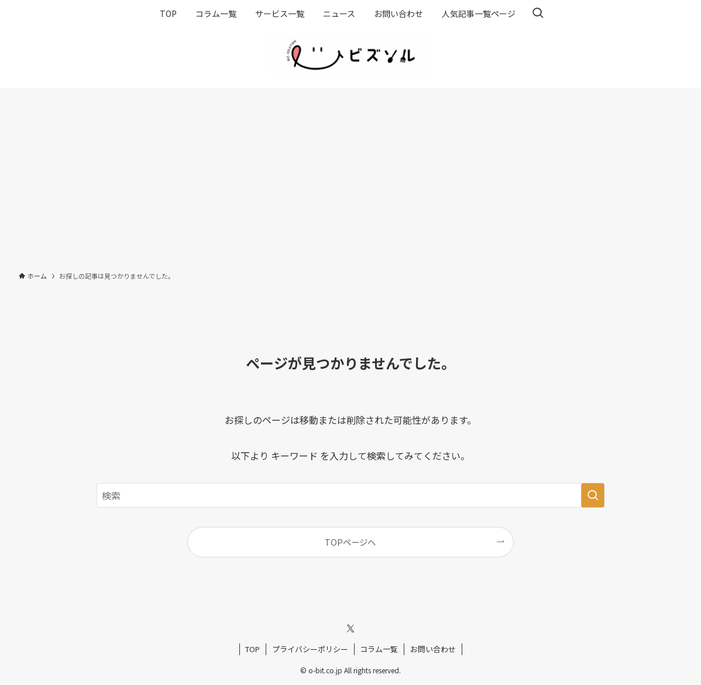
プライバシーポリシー (310, 649)
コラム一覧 (379, 649)
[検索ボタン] (538, 13)
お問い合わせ (433, 649)
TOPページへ (350, 542)
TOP (252, 649)
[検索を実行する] (592, 495)
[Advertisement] (350, 176)
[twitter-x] (350, 629)
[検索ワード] (350, 495)
